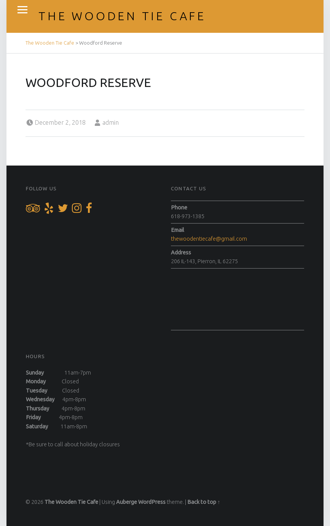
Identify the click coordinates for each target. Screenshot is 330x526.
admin (110, 122)
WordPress (152, 502)
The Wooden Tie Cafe (122, 16)
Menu (22, 10)
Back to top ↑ (203, 502)
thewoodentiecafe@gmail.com (209, 239)
